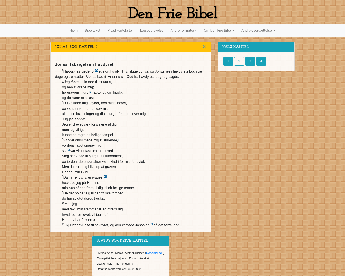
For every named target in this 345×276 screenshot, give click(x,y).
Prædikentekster (120, 30)
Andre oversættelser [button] (257, 30)
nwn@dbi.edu (154, 253)
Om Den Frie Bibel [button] (217, 30)
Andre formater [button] (182, 30)
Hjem (74, 30)
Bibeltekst (92, 30)
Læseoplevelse (151, 30)
